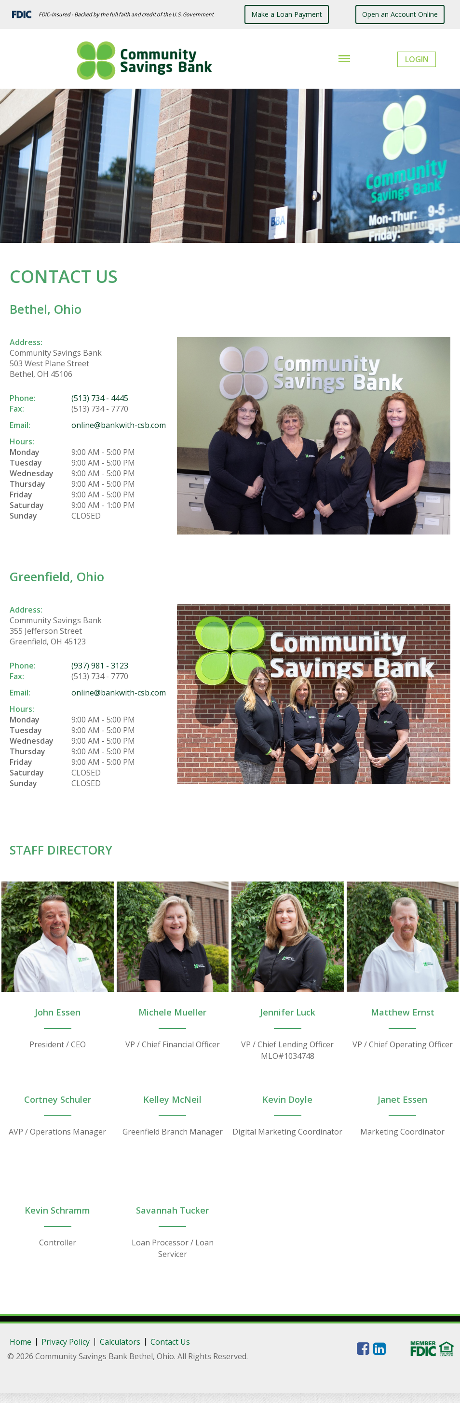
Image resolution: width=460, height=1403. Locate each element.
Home (20, 1342)
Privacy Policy (65, 1342)
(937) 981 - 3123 (99, 665)
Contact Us (170, 1342)
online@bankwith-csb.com (118, 425)
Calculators (120, 1342)
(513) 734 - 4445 (99, 398)
